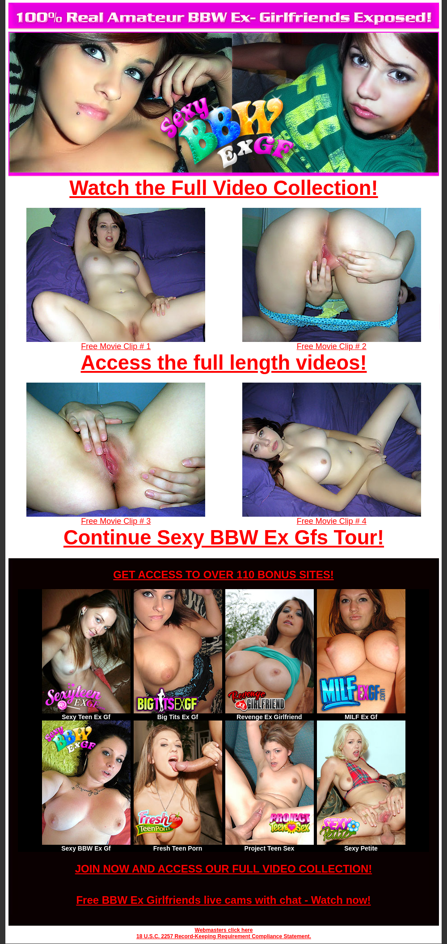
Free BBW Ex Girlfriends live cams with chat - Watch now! (223, 900)
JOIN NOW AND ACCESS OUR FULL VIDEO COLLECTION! (223, 869)
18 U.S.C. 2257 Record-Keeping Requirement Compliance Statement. (223, 936)
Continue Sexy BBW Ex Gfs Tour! (223, 537)
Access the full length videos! (224, 362)
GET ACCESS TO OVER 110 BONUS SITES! (223, 575)
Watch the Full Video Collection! (223, 188)
